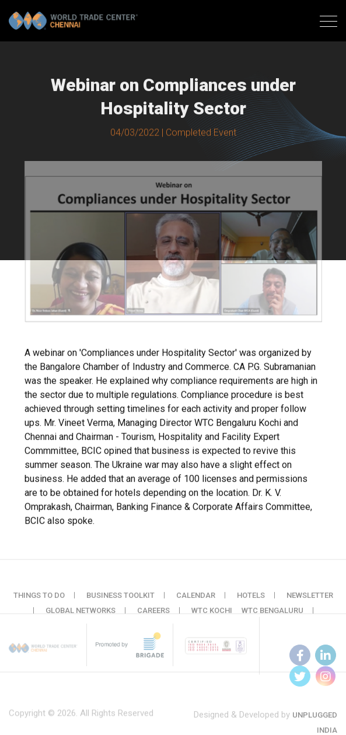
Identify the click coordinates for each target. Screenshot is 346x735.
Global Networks (81, 615)
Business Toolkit (120, 600)
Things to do (39, 600)
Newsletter (309, 600)
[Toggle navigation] (328, 23)
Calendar (195, 600)
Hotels (251, 600)
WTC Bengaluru (272, 615)
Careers (153, 615)
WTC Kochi (211, 615)
